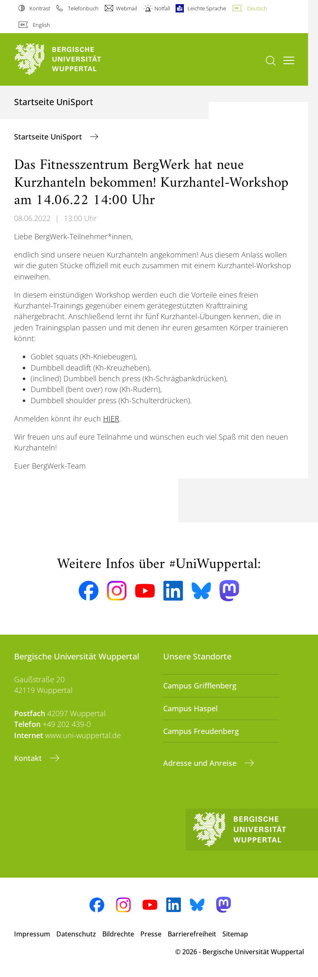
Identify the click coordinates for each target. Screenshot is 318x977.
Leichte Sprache (207, 8)
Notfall (162, 8)
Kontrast (39, 8)
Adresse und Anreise (200, 763)
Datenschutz (76, 933)
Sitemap (235, 933)
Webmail (126, 8)
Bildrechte (118, 933)
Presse (150, 933)
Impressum (32, 933)
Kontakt (29, 758)
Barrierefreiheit (192, 933)
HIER (111, 419)
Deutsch (257, 8)
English (41, 25)
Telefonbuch (83, 8)
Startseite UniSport (49, 137)
